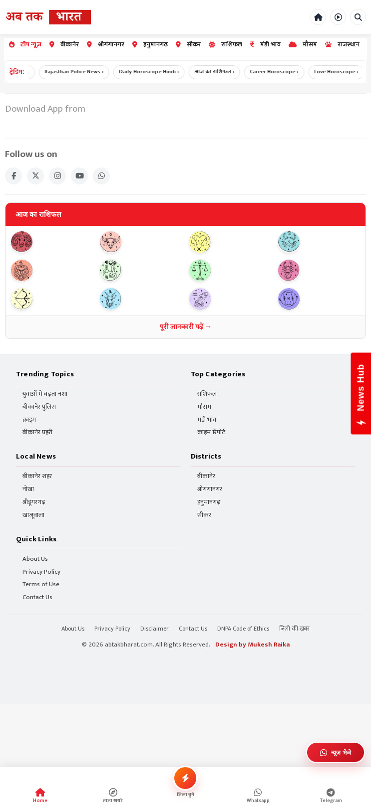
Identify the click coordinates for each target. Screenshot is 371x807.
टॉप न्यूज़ (25, 44)
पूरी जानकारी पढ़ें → (186, 327)
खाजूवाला (33, 515)
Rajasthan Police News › (79, 71)
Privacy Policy (41, 572)
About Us (35, 559)
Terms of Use (40, 585)
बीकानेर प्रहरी (37, 433)
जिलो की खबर (294, 629)
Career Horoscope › (281, 71)
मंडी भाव (265, 44)
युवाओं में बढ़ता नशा (44, 394)
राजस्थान (342, 44)
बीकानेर (64, 44)
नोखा (28, 489)
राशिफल (225, 44)
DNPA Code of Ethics (243, 629)
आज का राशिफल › (221, 71)
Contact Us (37, 598)
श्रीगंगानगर (105, 44)
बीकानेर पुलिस (39, 407)
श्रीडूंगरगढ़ (33, 502)
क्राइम (29, 420)
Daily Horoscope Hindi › (155, 71)
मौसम (303, 44)
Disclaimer (154, 629)
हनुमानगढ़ (150, 44)
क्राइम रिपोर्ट (211, 433)
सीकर (188, 44)
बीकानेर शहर (37, 477)
